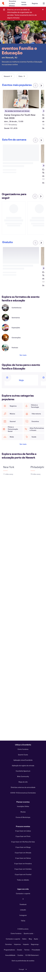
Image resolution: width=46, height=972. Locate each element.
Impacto (26, 944)
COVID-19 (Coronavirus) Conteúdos (23, 793)
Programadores (9, 950)
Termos (27, 950)
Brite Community (23, 776)
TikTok (23, 921)
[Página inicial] (3, 3)
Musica (23, 812)
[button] (8, 76)
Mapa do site (23, 782)
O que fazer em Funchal (23, 874)
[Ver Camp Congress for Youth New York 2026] (21, 99)
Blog (30, 939)
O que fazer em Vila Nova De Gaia (23, 842)
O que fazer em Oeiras (23, 858)
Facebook (23, 904)
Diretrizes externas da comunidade (23, 787)
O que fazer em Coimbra (23, 869)
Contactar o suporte (23, 893)
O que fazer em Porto (23, 836)
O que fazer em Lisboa (23, 831)
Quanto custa (28, 933)
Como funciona (23, 749)
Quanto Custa (23, 755)
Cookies (20, 955)
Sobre (24, 939)
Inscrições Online (23, 806)
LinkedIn (23, 910)
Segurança (35, 944)
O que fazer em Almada (23, 853)
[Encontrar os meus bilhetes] (12, 3)
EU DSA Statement (32, 955)
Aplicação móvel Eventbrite (23, 760)
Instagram (23, 915)
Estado (19, 950)
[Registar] (35, 3)
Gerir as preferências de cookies (23, 961)
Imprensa (17, 944)
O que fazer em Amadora (23, 863)
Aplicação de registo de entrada (23, 765)
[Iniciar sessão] (24, 3)
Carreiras (8, 944)
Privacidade (36, 950)
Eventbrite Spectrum (23, 771)
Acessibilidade (10, 955)
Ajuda (36, 939)
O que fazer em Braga (23, 847)
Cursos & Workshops (23, 817)
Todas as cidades (23, 880)
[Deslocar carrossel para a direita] (41, 85)
